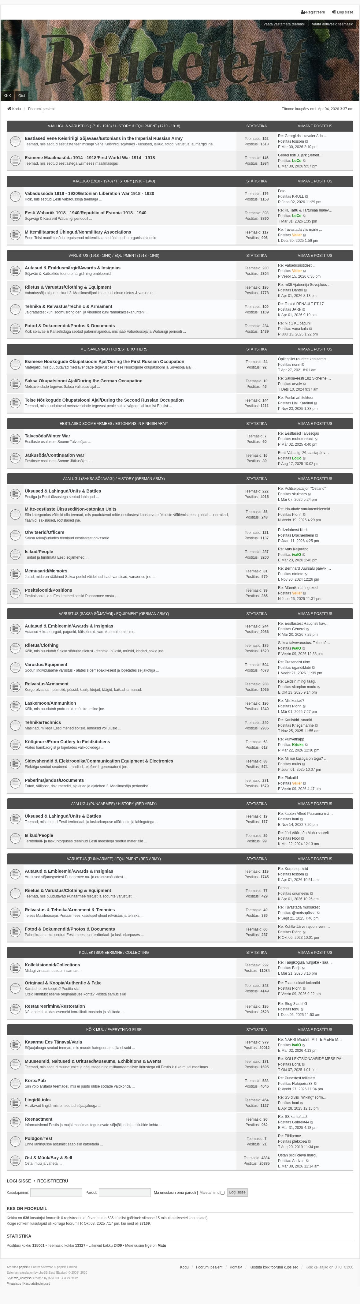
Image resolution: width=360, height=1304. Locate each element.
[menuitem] (14, 1284)
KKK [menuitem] (7, 96)
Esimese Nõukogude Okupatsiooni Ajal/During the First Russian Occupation (104, 361)
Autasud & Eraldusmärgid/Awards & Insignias (73, 267)
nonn (296, 364)
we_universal (23, 1278)
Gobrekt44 (300, 1122)
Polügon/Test (38, 1138)
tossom (298, 141)
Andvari (298, 1161)
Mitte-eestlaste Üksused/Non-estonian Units (71, 509)
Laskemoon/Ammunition (50, 703)
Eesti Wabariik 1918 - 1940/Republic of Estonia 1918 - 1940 (86, 212)
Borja (296, 968)
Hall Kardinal (302, 403)
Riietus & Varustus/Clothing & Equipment (68, 287)
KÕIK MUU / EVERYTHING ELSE (114, 1030)
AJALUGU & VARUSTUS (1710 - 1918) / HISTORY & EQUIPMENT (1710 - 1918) (114, 126)
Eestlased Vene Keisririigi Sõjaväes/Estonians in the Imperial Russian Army (104, 138)
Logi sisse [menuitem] (342, 12)
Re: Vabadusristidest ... (297, 265)
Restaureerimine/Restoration (55, 1006)
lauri (295, 819)
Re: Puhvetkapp (291, 739)
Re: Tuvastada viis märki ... (300, 229)
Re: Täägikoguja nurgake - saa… (305, 962)
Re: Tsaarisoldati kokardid (299, 983)
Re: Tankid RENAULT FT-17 (301, 304)
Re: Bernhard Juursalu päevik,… (304, 568)
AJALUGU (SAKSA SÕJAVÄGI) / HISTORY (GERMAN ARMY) (114, 479)
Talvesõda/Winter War (47, 435)
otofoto (297, 574)
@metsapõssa (304, 913)
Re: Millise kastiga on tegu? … (303, 758)
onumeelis (300, 893)
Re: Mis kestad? (291, 701)
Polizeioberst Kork (293, 530)
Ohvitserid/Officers (45, 532)
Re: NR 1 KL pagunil (294, 323)
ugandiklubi (301, 667)
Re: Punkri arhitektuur (296, 397)
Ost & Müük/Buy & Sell (48, 1157)
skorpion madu (304, 687)
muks (296, 764)
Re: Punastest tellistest (296, 1078)
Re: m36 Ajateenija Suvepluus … (305, 285)
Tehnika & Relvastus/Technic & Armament (68, 306)
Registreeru (52, 1180)
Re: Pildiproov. (290, 1136)
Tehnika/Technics (43, 722)
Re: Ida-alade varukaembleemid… (306, 509)
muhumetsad (302, 439)
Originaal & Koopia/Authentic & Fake (63, 982)
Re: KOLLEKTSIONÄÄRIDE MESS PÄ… (311, 1059)
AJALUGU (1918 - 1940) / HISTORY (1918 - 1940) (114, 181)
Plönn (297, 514)
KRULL (298, 196)
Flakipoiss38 (302, 1083)
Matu (162, 1245)
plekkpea (299, 1141)
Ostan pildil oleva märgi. (297, 1155)
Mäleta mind (212, 1192)
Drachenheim (303, 535)
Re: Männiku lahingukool (298, 588)
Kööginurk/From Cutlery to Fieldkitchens (67, 741)
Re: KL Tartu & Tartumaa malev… (305, 210)
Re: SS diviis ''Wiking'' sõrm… (302, 1097)
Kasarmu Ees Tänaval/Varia (53, 1042)
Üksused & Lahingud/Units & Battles (63, 491)
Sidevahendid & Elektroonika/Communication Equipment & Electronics (99, 761)
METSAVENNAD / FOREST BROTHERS (113, 349)
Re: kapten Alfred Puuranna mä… (305, 813)
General (298, 629)
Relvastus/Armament (47, 683)
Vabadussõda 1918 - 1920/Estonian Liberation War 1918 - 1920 (89, 193)
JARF (296, 309)
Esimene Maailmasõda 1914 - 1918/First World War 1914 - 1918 (90, 157)
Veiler (297, 235)
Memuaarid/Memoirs (46, 570)
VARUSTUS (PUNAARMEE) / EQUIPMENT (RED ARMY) (114, 859)
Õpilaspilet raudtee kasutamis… (304, 359)
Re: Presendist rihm (294, 662)
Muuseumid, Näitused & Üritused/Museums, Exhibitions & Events (93, 1061)
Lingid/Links (38, 1099)
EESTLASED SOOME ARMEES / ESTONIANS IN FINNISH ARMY (114, 424)
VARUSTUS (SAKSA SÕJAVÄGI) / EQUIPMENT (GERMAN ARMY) (114, 614)
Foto (281, 191)
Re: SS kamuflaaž (292, 1117)
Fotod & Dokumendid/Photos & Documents (70, 325)
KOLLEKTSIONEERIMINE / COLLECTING (114, 952)
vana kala (300, 329)
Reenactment (38, 1119)
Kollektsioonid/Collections (52, 964)
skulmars (299, 494)
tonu (295, 1009)
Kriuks (297, 745)
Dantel (297, 290)
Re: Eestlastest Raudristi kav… (303, 623)
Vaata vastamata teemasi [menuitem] (284, 24)
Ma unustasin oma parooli (175, 1192)
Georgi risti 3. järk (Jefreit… (300, 155)
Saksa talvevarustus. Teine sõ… (304, 643)
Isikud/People (39, 551)
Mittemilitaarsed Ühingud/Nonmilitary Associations (78, 232)
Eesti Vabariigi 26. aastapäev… (303, 453)
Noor (296, 838)
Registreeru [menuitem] (313, 12)
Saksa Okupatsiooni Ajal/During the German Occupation (84, 380)
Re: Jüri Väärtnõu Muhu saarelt (303, 833)
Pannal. (284, 888)
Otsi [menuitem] (21, 96)
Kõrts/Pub (35, 1080)
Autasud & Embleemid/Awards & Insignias (69, 626)
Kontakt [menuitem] (236, 1267)
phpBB (23, 1267)
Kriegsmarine (303, 725)
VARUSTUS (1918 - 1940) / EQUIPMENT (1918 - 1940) (114, 255)
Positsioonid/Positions (48, 590)
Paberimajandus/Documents (54, 780)
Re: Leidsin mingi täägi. (297, 681)
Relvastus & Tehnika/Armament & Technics (70, 909)
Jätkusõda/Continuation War (54, 455)
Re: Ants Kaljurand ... (295, 549)
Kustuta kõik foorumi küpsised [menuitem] (274, 1267)
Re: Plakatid (288, 778)
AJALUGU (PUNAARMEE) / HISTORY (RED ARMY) (114, 804)
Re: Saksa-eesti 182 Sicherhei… (304, 378)
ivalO (296, 555)
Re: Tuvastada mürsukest (299, 907)
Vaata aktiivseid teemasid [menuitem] (332, 24)
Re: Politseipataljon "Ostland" (302, 488)
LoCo (297, 161)
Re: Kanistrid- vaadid (295, 720)
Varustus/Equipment (46, 664)
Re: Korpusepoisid (293, 869)
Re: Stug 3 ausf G (292, 1004)
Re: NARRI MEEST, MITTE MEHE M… (310, 1039)
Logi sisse (19, 1180)
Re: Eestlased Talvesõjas (298, 433)
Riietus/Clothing (41, 645)
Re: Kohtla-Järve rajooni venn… (304, 926)
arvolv (297, 384)
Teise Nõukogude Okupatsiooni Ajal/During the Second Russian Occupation (104, 400)
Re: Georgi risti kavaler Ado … (302, 136)
